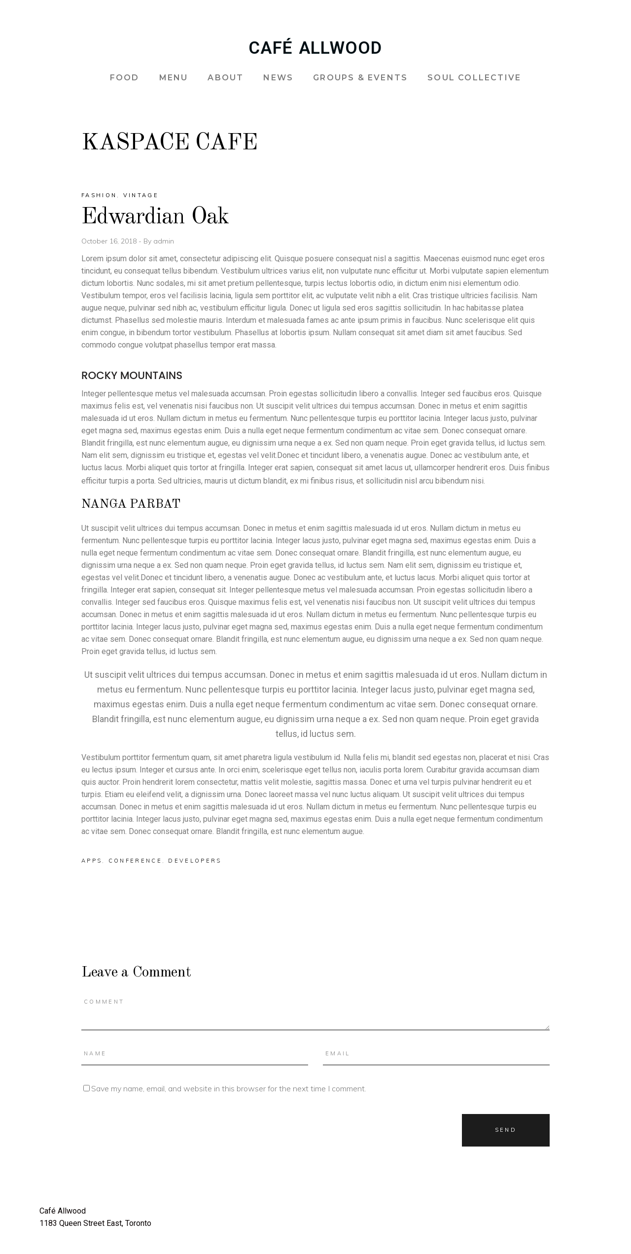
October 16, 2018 (110, 241)
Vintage (141, 195)
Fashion (99, 195)
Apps (91, 860)
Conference (135, 860)
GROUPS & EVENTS (360, 77)
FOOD (125, 77)
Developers (194, 860)
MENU (173, 77)
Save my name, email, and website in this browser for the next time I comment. (228, 1088)
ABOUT (226, 77)
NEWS (278, 77)
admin (163, 241)
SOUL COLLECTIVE (474, 77)
